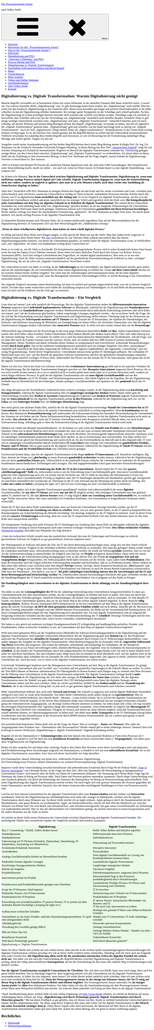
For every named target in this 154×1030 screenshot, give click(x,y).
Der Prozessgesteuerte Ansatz (17, 4)
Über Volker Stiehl (18, 86)
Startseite (13, 44)
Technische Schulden (12, 530)
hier (48, 237)
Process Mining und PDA (21, 62)
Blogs (11, 71)
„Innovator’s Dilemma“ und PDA (26, 59)
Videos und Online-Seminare (23, 80)
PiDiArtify (13, 53)
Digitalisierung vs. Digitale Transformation (31, 65)
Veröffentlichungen (18, 83)
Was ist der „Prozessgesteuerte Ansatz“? (29, 50)
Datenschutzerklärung (19, 1025)
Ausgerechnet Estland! (124, 147)
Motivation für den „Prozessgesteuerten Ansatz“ (33, 47)
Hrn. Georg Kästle (92, 994)
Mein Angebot (15, 77)
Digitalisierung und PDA (21, 56)
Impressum (14, 1022)
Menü (55, 27)
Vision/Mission (16, 74)
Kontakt (12, 89)
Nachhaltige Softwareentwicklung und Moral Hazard (36, 68)
